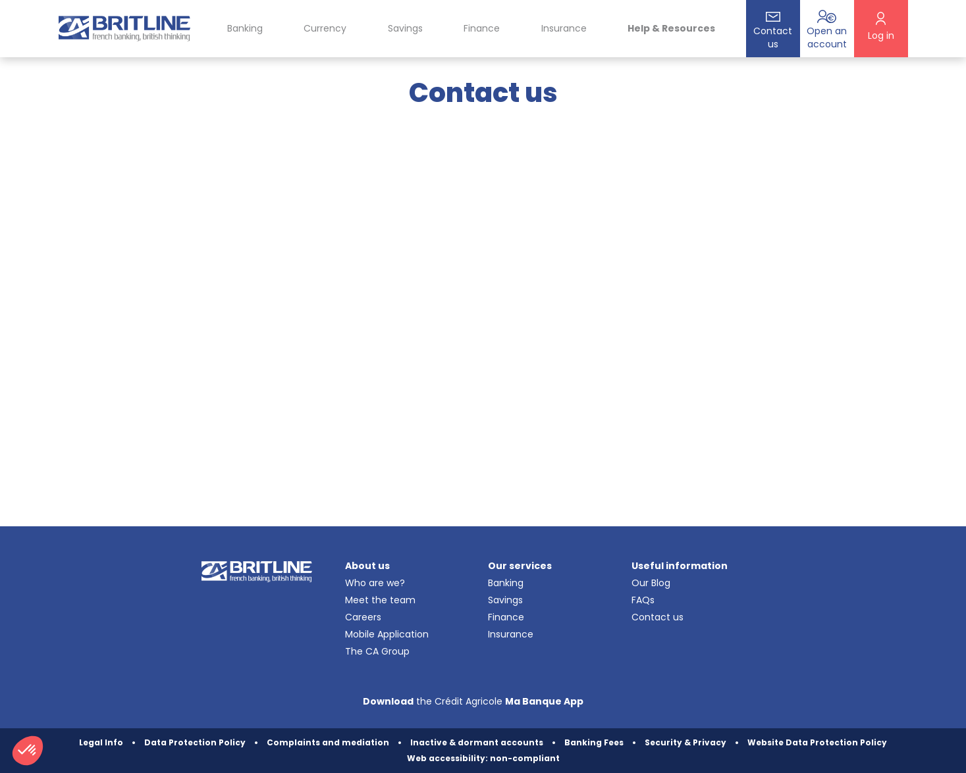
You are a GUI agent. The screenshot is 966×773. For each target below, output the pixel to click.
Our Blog (650, 582)
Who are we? (375, 582)
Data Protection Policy (195, 742)
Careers (363, 617)
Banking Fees (594, 742)
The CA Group (377, 651)
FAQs (643, 600)
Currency (325, 28)
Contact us (657, 617)
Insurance (564, 28)
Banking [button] (245, 28)
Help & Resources (671, 28)
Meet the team (380, 600)
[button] (27, 750)
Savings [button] (405, 28)
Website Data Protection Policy (817, 742)
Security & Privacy (685, 742)
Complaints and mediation (328, 742)
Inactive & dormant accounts (476, 742)
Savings (505, 600)
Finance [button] (482, 28)
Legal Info (101, 742)
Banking (505, 582)
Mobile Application (387, 634)
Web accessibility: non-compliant (483, 758)
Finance (506, 617)
